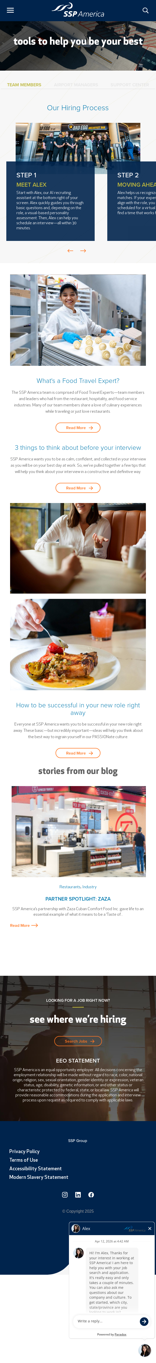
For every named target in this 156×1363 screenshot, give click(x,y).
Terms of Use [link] (23, 1160)
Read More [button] (76, 428)
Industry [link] (89, 887)
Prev (70, 251)
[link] (78, 10)
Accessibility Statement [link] (35, 1169)
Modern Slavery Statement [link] (38, 1177)
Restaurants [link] (70, 887)
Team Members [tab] (24, 84)
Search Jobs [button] (76, 1041)
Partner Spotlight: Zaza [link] (78, 899)
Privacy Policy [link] (24, 1151)
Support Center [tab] (130, 84)
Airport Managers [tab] (76, 84)
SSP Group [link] (78, 1141)
